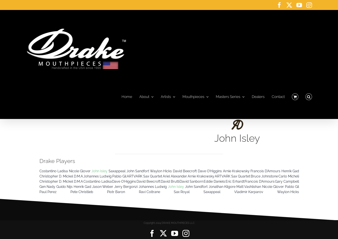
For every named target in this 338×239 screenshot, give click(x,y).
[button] (309, 95)
